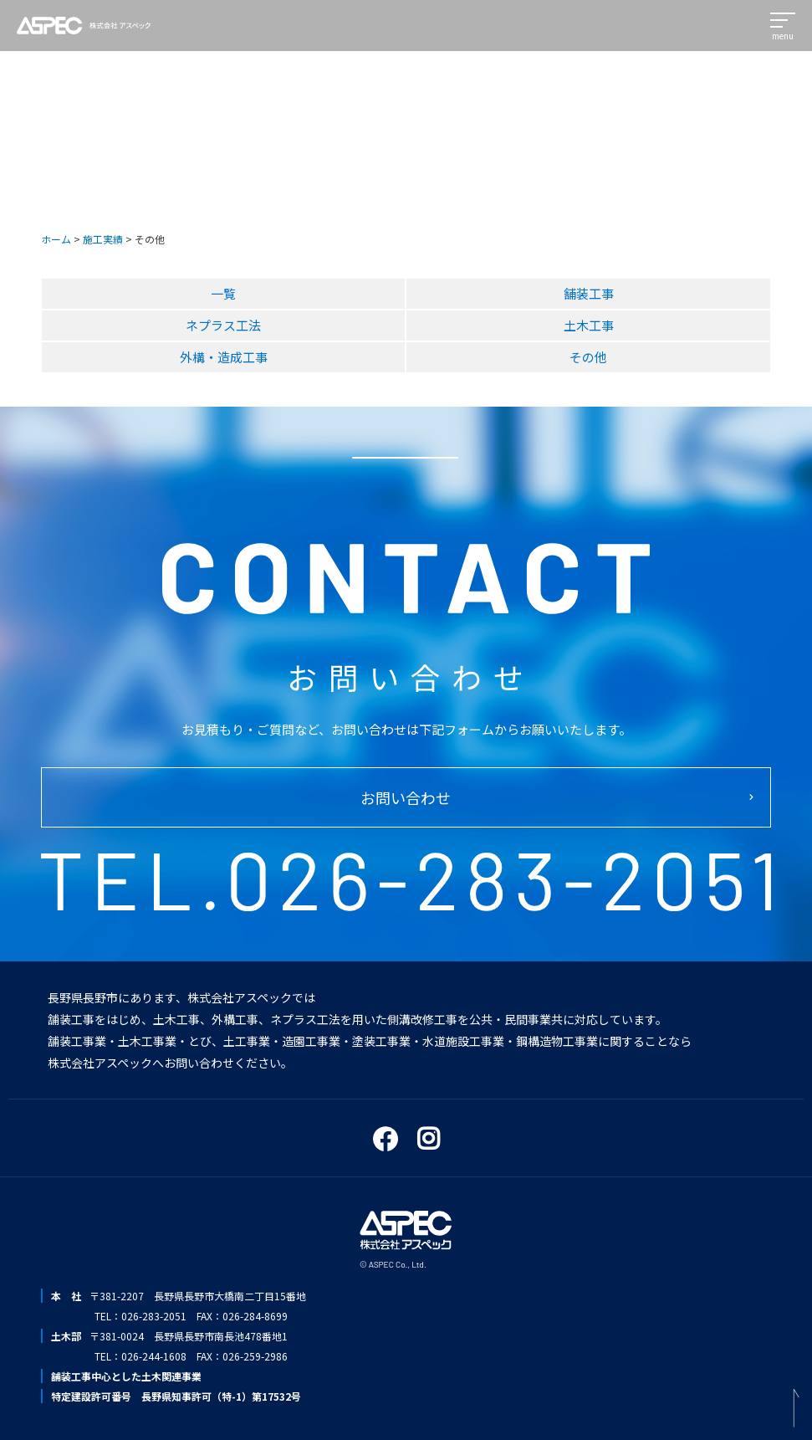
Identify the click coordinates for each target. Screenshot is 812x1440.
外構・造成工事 (224, 357)
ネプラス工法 (223, 325)
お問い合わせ (405, 797)
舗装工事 (589, 293)
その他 (588, 357)
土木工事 (589, 325)
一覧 (223, 293)
